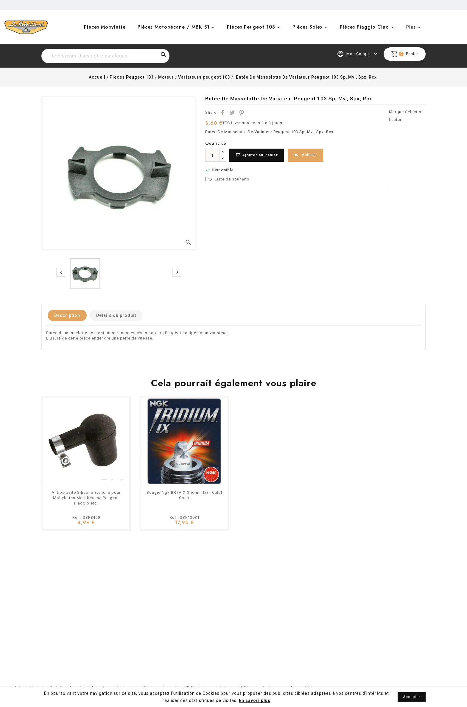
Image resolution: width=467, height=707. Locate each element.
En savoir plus (254, 700)
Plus (411, 27)
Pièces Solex (307, 27)
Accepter (411, 697)
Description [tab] (67, 315)
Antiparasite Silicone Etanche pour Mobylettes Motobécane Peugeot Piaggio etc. (86, 497)
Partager (222, 112)
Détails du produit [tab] (116, 315)
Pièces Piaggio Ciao (364, 27)
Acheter (305, 155)
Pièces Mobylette (105, 27)
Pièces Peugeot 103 (251, 27)
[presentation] (60, 272)
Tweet (232, 112)
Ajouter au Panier (256, 155)
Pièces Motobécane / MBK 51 (174, 27)
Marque (396, 112)
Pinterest (241, 112)
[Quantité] (212, 155)
